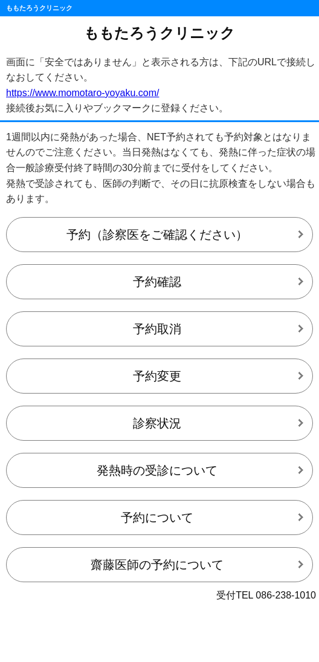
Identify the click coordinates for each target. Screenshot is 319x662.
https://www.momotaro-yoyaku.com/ (82, 93)
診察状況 (157, 423)
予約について (157, 517)
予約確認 (157, 281)
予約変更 (157, 376)
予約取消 (157, 329)
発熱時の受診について (157, 470)
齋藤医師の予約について (157, 564)
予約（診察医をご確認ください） (157, 234)
